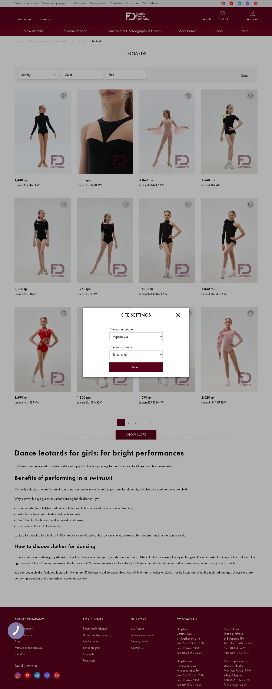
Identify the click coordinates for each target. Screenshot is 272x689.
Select (136, 367)
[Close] (178, 315)
